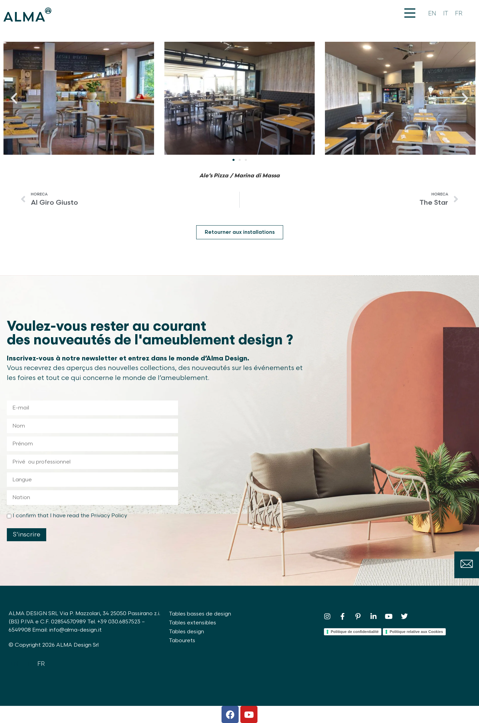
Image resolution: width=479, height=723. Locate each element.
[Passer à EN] (432, 13)
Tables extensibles (192, 623)
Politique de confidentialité (355, 632)
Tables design (186, 632)
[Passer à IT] (446, 13)
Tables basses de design (200, 614)
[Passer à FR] (459, 13)
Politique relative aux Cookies (416, 632)
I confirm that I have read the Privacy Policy (70, 515)
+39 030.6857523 (118, 622)
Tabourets (182, 640)
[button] (14, 98)
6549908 (20, 630)
